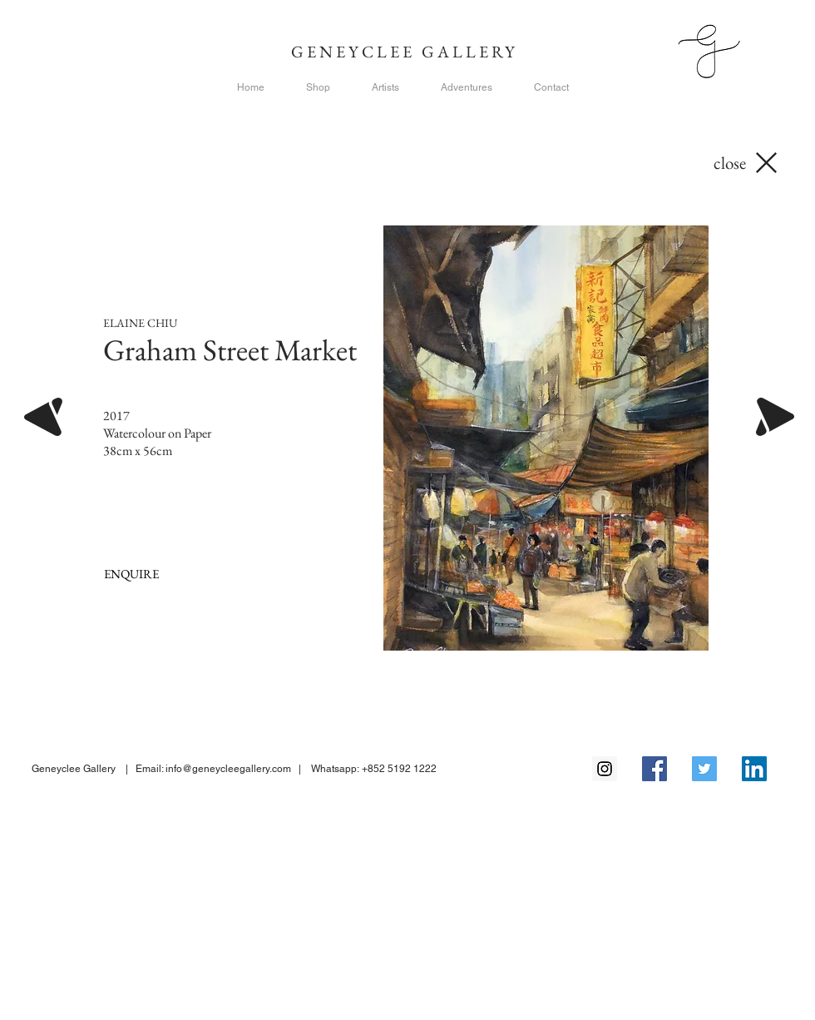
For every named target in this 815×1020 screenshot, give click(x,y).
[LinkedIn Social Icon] (754, 768)
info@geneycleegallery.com (228, 769)
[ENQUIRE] (131, 573)
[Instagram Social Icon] (604, 768)
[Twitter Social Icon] (704, 768)
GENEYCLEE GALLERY (408, 51)
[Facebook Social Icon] (654, 768)
